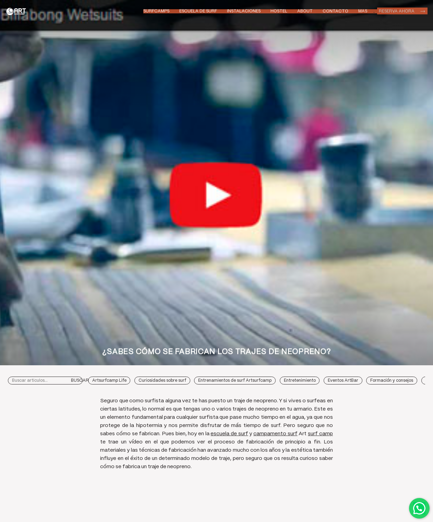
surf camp (320, 433)
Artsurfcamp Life (109, 380)
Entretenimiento (300, 380)
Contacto (335, 11)
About (305, 11)
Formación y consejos (391, 380)
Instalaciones (244, 11)
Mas (362, 10)
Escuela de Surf (198, 11)
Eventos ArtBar (343, 380)
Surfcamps (156, 11)
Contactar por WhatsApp (419, 508)
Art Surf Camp (17, 11)
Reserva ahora (396, 10)
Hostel (278, 11)
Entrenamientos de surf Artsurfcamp (235, 380)
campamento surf (275, 433)
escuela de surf (229, 433)
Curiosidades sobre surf (162, 380)
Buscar (80, 380)
